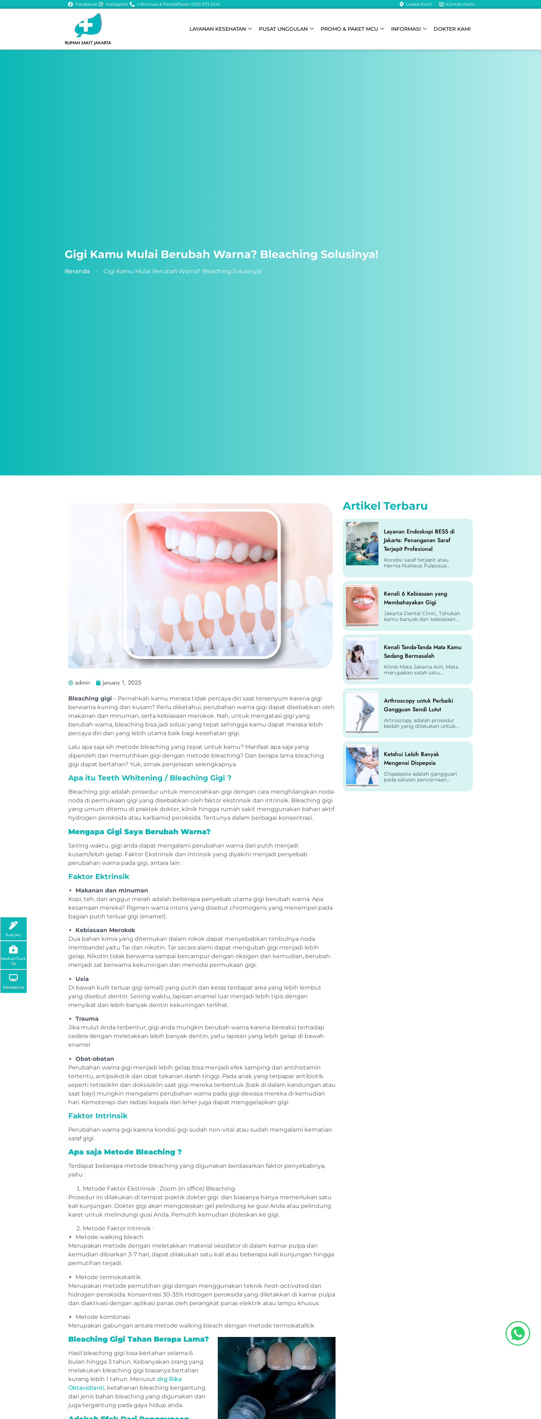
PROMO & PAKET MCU (355, 29)
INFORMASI (410, 29)
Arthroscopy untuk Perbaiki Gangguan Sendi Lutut (418, 704)
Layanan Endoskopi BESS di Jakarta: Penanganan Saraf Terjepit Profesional (419, 540)
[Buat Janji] (13, 924)
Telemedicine (14, 987)
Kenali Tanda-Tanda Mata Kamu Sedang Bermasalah (423, 651)
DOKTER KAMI (452, 29)
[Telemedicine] (13, 977)
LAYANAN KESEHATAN (225, 29)
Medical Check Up (13, 960)
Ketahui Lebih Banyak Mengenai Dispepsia (411, 758)
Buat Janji (13, 934)
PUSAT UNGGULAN (290, 29)
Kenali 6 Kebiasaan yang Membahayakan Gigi (415, 598)
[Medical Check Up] (13, 948)
